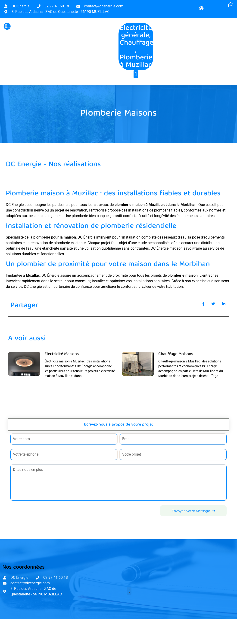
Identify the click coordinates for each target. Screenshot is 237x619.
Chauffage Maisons (175, 354)
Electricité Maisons (61, 354)
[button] (136, 74)
